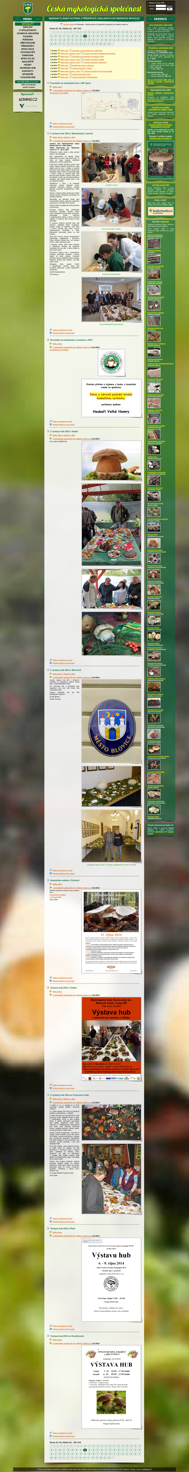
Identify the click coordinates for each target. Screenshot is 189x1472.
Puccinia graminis (154, 250)
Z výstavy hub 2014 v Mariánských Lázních (99, 54)
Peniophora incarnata (155, 266)
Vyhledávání (27, 77)
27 (64, 36)
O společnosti (27, 30)
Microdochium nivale (155, 503)
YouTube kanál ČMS (160, 185)
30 (76, 36)
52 (76, 40)
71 (63, 44)
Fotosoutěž (28, 52)
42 (127, 36)
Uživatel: (152, 6)
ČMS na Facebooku (28, 85)
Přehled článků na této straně (64, 127)
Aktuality (28, 24)
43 (131, 36)
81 (105, 44)
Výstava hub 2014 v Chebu (82, 68)
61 (114, 40)
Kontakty (28, 71)
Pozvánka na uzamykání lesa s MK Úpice (87, 51)
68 (51, 44)
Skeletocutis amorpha (155, 395)
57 (97, 40)
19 (123, 32)
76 (84, 44)
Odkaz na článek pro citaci (62, 124)
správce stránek (28, 87)
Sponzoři (27, 74)
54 (85, 40)
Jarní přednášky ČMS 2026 (160, 25)
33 (89, 36)
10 (85, 32)
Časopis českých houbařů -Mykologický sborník (161, 126)
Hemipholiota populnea (156, 441)
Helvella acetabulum (154, 359)
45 (139, 36)
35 (97, 36)
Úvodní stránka (69, 24)
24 (51, 36)
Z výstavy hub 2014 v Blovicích (95, 62)
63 (123, 40)
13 (97, 32)
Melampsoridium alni (155, 328)
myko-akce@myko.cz (155, 101)
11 (89, 32)
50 (68, 40)
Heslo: (152, 9)
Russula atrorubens (154, 550)
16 (110, 32)
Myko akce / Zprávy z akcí (70, 54)
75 (80, 44)
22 (135, 32)
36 (102, 36)
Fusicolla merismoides (155, 772)
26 (60, 36)
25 (55, 36)
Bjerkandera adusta (154, 281)
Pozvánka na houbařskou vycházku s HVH (88, 57)
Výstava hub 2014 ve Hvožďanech (84, 77)
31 (81, 36)
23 (139, 32)
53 (81, 40)
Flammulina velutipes (155, 725)
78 (92, 44)
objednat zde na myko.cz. (161, 138)
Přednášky (27, 46)
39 (114, 36)
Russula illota (152, 535)
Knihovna (27, 55)
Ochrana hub (28, 68)
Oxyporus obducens (155, 379)
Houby (28, 65)
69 (55, 44)
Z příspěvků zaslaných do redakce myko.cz (71, 90)
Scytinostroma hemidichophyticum (160, 364)
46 (51, 40)
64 (127, 40)
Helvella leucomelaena (155, 297)
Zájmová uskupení (28, 33)
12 (93, 32)
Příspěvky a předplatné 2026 (160, 48)
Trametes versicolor (154, 410)
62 (118, 40)
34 (93, 36)
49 (64, 40)
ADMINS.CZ (146, 1469)
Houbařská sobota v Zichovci (83, 65)
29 (72, 36)
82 (109, 44)
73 (72, 44)
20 (127, 32)
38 (110, 36)
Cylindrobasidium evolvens (157, 519)
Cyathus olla (152, 457)
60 (110, 40)
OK (169, 9)
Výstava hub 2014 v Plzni (81, 74)
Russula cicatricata (154, 597)
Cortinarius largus (154, 741)
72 (68, 44)
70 (59, 44)
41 (123, 36)
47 (55, 40)
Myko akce (27, 49)
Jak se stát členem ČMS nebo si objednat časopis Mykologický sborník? (160, 81)
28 (68, 36)
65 (131, 40)
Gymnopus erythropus (155, 801)
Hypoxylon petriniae (154, 235)
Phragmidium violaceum (156, 472)
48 (60, 40)
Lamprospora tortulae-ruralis (158, 756)
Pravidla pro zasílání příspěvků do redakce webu (161, 108)
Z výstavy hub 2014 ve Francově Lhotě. (98, 71)
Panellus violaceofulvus (156, 679)
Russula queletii (153, 643)
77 (88, 44)
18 (118, 32)
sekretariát (160, 832)
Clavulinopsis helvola (155, 710)
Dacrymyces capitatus (155, 313)
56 (93, 40)
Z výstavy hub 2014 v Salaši (93, 60)
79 (96, 44)
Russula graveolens (154, 581)
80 (100, 44)
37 (106, 36)
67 (139, 40)
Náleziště (28, 62)
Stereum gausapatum (155, 786)
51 (72, 40)
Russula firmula (153, 628)
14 (101, 32)
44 (135, 36)
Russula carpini (153, 817)
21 (131, 32)
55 (89, 40)
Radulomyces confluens (156, 344)
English (27, 27)
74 (76, 44)
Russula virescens (154, 612)
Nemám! (169, 6)
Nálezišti (165, 222)
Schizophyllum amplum (156, 426)
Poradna (27, 40)
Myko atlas (28, 58)
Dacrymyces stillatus (155, 694)
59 (106, 40)
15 (106, 32)
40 (118, 36)
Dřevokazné (27, 43)
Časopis (27, 36)
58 (102, 40)
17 (114, 32)
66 (135, 40)
